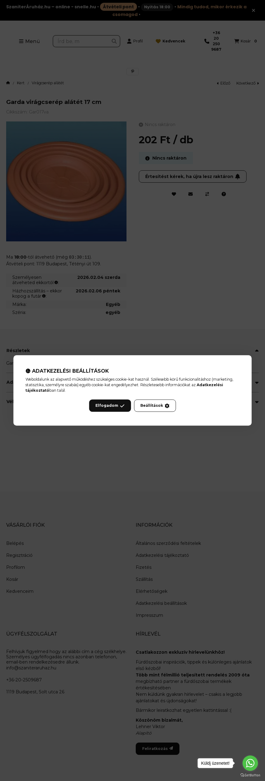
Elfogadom (109, 405)
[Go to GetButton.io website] (250, 775)
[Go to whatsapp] (250, 763)
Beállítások (154, 405)
